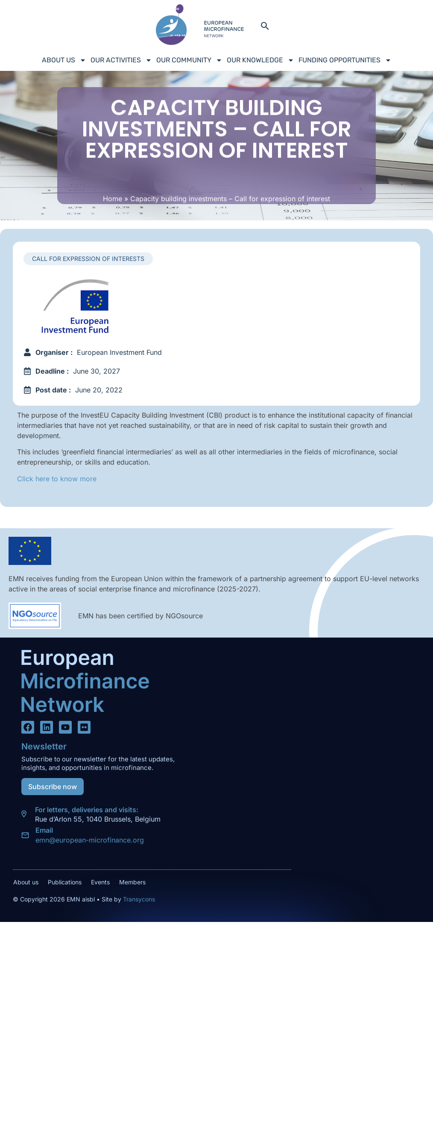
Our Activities (121, 60)
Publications (65, 882)
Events (100, 882)
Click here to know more (57, 478)
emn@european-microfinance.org (89, 840)
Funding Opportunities (345, 60)
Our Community (189, 60)
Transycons (138, 899)
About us (64, 60)
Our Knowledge (260, 60)
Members (132, 882)
